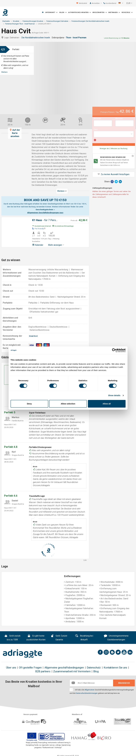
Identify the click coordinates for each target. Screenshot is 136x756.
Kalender (37, 245)
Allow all (107, 404)
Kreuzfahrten (100, 12)
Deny (29, 404)
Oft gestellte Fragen (30, 667)
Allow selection (68, 404)
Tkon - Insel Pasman (76, 37)
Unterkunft (51, 12)
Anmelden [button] (97, 3)
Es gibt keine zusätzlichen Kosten (35, 638)
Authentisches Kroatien (79, 12)
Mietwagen (114, 12)
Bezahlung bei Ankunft (84, 638)
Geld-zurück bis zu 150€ (12, 638)
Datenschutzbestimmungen (87, 693)
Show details (114, 395)
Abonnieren (124, 683)
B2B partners (42, 671)
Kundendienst (109, 3)
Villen (63, 12)
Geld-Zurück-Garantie (59, 638)
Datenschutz (94, 667)
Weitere (4, 72)
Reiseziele (127, 12)
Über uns (11, 667)
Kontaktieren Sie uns (115, 667)
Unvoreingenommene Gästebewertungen (116, 638)
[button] (120, 3)
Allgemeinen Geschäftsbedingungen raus (45, 212)
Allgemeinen (89, 690)
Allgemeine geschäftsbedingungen (64, 667)
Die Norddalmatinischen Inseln (36, 37)
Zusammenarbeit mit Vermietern (72, 671)
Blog (96, 671)
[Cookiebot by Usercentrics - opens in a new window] (114, 350)
